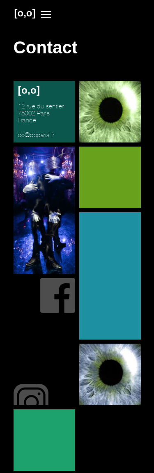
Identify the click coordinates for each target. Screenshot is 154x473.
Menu (46, 14)
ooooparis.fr (36, 135)
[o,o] (25, 13)
